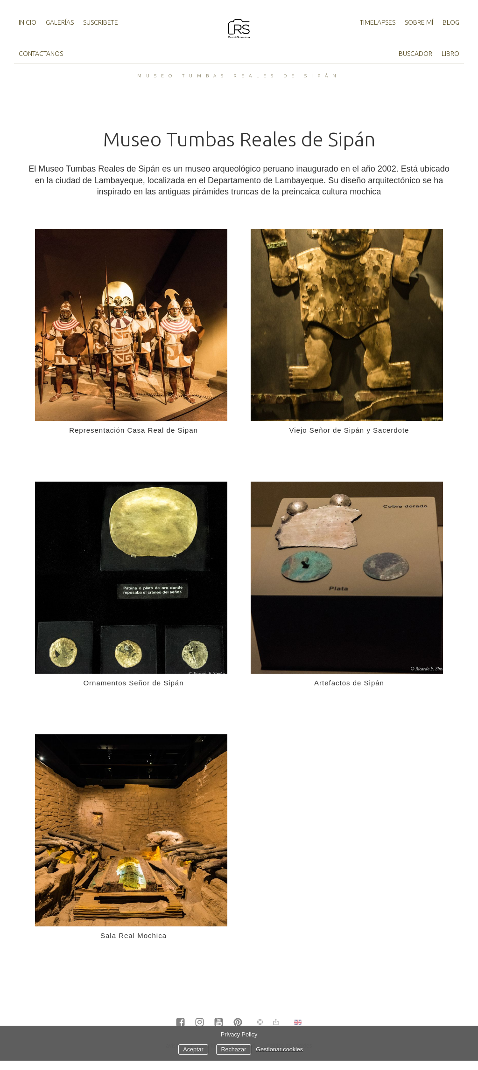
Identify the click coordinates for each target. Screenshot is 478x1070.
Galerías (60, 22)
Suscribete (100, 22)
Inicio (27, 22)
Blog (451, 22)
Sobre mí (419, 22)
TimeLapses (377, 22)
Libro (450, 53)
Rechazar (233, 1049)
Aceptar (193, 1049)
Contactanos (41, 53)
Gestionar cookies (279, 1049)
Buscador (415, 53)
